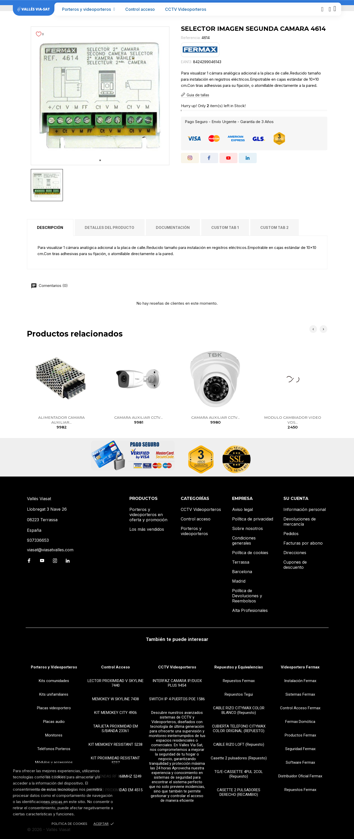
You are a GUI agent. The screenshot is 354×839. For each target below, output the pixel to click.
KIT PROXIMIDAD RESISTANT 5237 (115, 760)
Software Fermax (300, 762)
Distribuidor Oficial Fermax (300, 776)
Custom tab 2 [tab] (274, 227)
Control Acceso (115, 667)
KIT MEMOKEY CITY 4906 (115, 712)
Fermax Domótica (300, 721)
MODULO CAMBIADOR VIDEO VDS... (292, 422)
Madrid (238, 581)
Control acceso (140, 9)
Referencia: (190, 37)
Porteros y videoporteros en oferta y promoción (148, 514)
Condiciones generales (244, 540)
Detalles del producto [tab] (109, 227)
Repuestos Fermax (239, 680)
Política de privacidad (252, 518)
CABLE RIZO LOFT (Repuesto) (238, 744)
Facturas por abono (303, 543)
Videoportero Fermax (300, 667)
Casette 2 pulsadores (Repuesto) (239, 758)
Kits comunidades (54, 680)
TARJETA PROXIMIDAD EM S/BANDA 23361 (115, 728)
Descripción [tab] (50, 227)
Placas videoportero (54, 708)
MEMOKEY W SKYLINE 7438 (115, 699)
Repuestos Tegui (239, 694)
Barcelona (242, 571)
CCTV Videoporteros (185, 9)
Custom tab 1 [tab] (225, 227)
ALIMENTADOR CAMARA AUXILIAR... (61, 422)
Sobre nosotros (247, 528)
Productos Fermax (300, 735)
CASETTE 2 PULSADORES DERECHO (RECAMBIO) (238, 792)
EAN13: (186, 62)
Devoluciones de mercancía (299, 521)
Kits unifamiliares (53, 694)
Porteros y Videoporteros (54, 667)
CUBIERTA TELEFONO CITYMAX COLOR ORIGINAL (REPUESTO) (238, 728)
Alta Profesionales (250, 610)
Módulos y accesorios (54, 762)
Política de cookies (250, 552)
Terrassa (240, 562)
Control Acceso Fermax (300, 708)
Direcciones (294, 552)
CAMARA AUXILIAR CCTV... (138, 420)
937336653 (38, 540)
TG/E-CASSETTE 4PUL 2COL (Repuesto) (238, 774)
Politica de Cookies (69, 824)
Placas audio (54, 721)
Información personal (304, 509)
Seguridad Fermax (300, 749)
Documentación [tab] (173, 227)
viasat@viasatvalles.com (50, 549)
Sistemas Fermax (300, 694)
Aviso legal (242, 509)
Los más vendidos (146, 529)
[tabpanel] (100, 95)
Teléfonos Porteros (53, 749)
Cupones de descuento (295, 565)
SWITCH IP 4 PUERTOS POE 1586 (177, 699)
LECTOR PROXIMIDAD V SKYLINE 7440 (115, 683)
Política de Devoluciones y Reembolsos (247, 595)
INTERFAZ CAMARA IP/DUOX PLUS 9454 (177, 683)
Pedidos (291, 533)
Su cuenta (295, 498)
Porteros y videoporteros (88, 9)
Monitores (53, 735)
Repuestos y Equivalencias (238, 667)
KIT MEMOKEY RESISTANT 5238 (115, 744)
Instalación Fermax (300, 680)
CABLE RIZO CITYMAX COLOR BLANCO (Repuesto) (238, 710)
